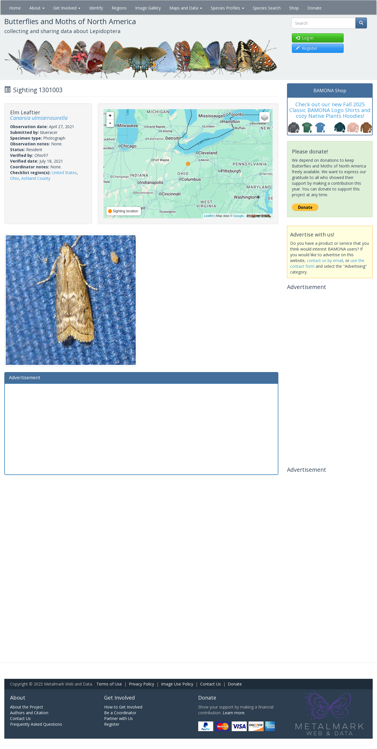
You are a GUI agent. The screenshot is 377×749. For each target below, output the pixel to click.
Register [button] (306, 48)
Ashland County (35, 178)
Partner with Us (118, 718)
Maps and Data (185, 8)
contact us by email (325, 260)
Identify (96, 8)
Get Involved (67, 8)
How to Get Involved (123, 707)
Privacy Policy (141, 684)
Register (111, 724)
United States (64, 172)
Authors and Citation (29, 712)
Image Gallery (148, 8)
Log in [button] (304, 38)
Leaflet (209, 215)
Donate (314, 8)
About (37, 8)
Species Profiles (227, 8)
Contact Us (210, 684)
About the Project (26, 707)
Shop (294, 8)
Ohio (14, 178)
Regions (119, 8)
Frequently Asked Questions (36, 724)
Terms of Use (109, 684)
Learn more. (234, 712)
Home (15, 8)
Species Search (267, 8)
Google (239, 215)
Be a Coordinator (120, 712)
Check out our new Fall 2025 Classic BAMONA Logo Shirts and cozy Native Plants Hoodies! (329, 110)
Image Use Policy (177, 684)
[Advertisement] (141, 428)
